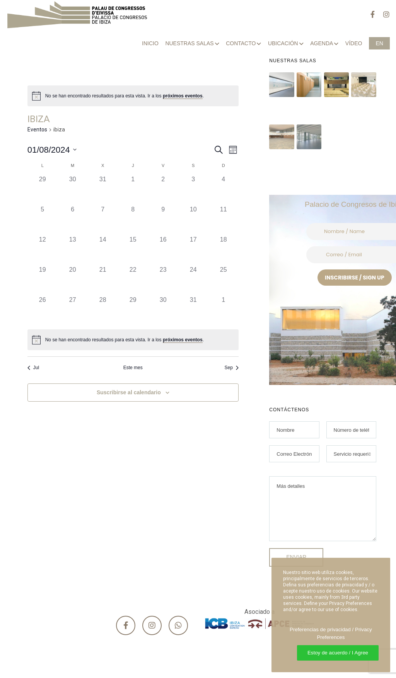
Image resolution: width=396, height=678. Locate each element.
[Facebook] (369, 14)
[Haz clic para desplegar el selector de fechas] (52, 149)
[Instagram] (383, 14)
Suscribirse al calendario (129, 392)
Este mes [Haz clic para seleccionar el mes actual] (133, 367)
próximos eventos (183, 96)
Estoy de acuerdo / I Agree (337, 653)
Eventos (37, 129)
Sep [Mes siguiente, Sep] (231, 367)
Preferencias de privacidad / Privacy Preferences (331, 633)
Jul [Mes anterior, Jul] (33, 367)
